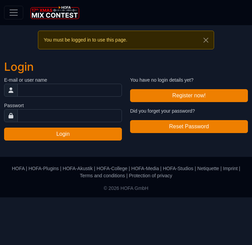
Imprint (230, 168)
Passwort (14, 105)
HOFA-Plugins (43, 168)
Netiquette (208, 168)
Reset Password (189, 126)
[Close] (206, 40)
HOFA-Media (145, 168)
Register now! (189, 95)
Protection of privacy (150, 175)
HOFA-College (112, 168)
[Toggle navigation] (13, 12)
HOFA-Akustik (78, 168)
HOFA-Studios (178, 168)
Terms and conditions (102, 175)
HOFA (18, 168)
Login (63, 134)
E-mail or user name (25, 80)
